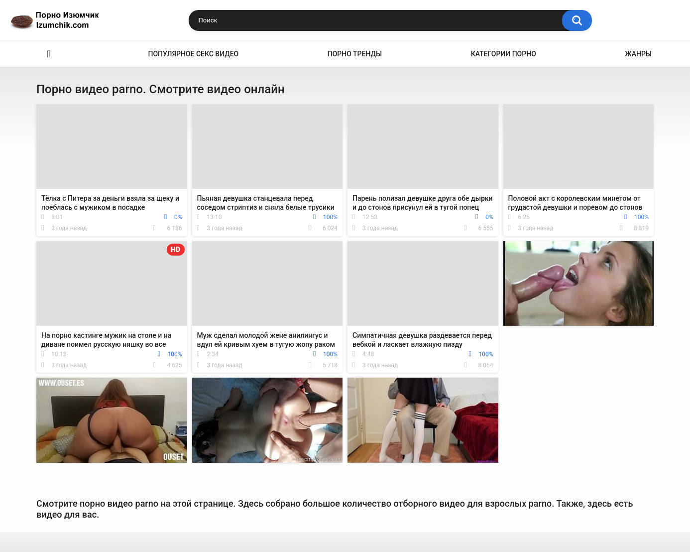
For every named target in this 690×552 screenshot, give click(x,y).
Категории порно (503, 54)
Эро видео (48, 54)
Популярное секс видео (193, 54)
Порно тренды (355, 54)
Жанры (638, 54)
